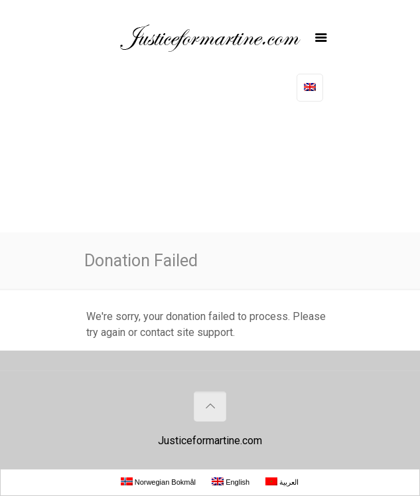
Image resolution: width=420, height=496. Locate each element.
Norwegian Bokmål (158, 481)
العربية (282, 481)
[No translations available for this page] (310, 88)
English (230, 481)
